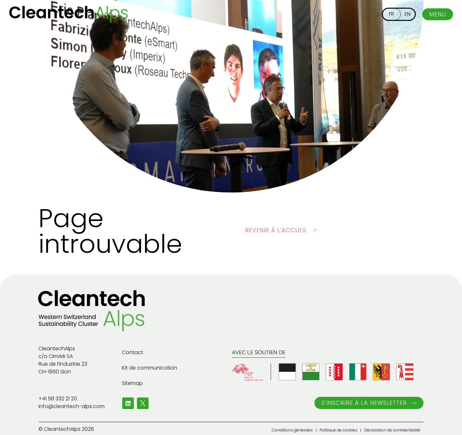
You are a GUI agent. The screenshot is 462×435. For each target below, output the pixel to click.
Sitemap (132, 383)
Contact (132, 352)
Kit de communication (149, 367)
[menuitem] (391, 14)
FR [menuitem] (391, 14)
